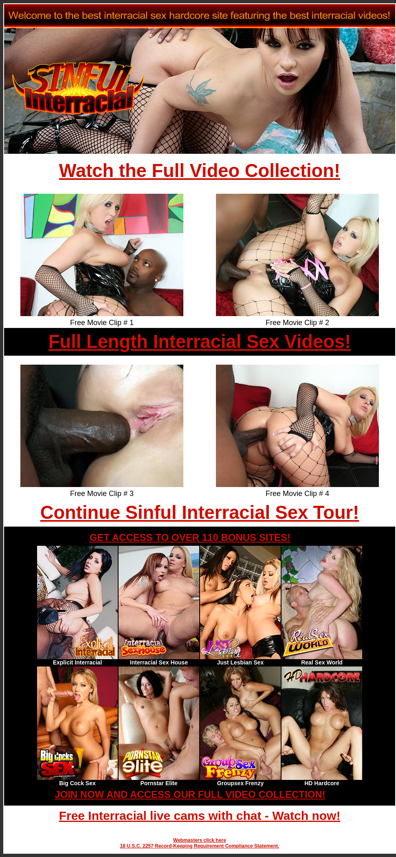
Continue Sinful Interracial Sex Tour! (199, 512)
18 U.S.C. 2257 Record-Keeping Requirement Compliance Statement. (199, 846)
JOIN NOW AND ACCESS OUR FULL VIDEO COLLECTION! (190, 794)
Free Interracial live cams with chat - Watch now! (200, 815)
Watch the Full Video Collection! (199, 170)
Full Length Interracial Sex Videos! (199, 341)
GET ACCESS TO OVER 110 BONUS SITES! (190, 537)
